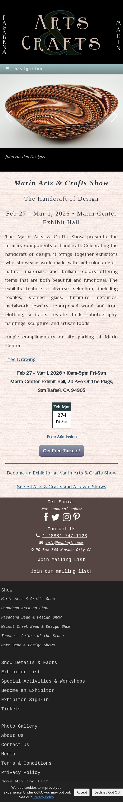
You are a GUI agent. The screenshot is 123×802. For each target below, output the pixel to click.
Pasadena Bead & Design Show (31, 617)
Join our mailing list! (61, 571)
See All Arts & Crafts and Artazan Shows (61, 486)
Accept (82, 792)
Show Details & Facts (29, 662)
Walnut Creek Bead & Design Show (36, 627)
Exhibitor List (20, 672)
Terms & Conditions (26, 763)
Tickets (11, 709)
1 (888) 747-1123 (64, 536)
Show (6, 590)
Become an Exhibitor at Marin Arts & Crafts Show (61, 473)
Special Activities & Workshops (43, 681)
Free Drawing (20, 359)
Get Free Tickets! (61, 450)
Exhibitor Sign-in (25, 699)
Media (8, 754)
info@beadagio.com (64, 543)
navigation (23, 69)
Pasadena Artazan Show (24, 608)
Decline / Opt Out (107, 792)
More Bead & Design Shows (28, 645)
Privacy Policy (20, 772)
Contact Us (15, 744)
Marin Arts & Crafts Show (28, 599)
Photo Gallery (19, 726)
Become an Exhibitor (27, 690)
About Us (12, 735)
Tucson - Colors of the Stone (32, 636)
